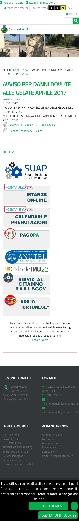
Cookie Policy (40, 340)
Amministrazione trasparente (52, 437)
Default (72, 14)
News (26, 70)
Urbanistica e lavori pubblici (19, 464)
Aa (51, 8)
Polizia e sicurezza (13, 99)
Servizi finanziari (13, 460)
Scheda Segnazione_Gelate (26, 131)
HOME (16, 70)
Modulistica (49, 447)
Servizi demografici (14, 456)
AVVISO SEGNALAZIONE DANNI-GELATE (34, 125)
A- (69, 8)
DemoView (48, 451)
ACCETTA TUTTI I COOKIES (58, 515)
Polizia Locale (11, 439)
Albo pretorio (50, 443)
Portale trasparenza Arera (57, 456)
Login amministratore (40, 2)
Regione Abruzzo (11, 2)
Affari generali (11, 435)
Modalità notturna (16, 8)
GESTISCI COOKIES (48, 506)
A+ (76, 8)
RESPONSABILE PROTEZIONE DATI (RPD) (17, 445)
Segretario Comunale (15, 451)
